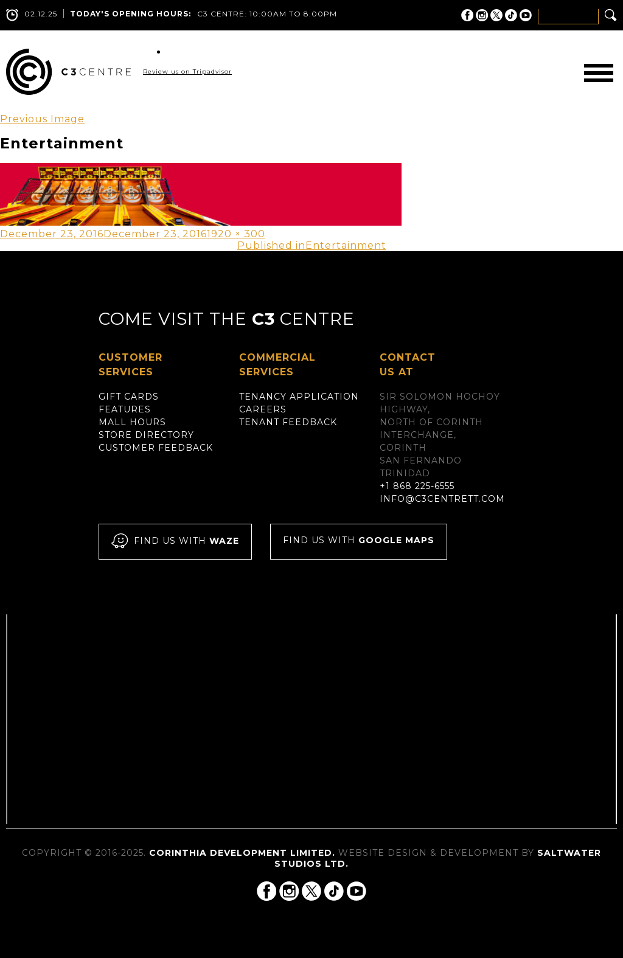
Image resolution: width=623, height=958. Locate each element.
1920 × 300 (236, 234)
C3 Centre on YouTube (526, 15)
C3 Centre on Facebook (467, 15)
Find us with (175, 541)
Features (125, 409)
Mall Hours (132, 422)
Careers (263, 409)
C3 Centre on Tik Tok (511, 15)
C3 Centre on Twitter (496, 15)
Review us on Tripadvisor (187, 71)
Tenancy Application (299, 396)
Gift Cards (129, 396)
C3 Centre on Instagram (482, 15)
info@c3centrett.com (442, 498)
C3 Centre (68, 72)
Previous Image (42, 119)
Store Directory (146, 434)
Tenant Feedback (288, 422)
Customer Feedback (156, 447)
